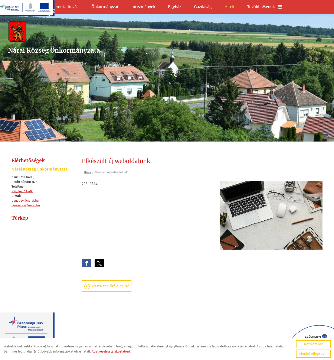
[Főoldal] (56, 32)
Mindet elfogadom (313, 353)
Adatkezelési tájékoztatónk (111, 351)
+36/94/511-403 (22, 191)
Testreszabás (313, 344)
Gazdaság (203, 6)
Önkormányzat (105, 6)
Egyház (174, 6)
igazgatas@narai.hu (26, 205)
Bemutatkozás (65, 6)
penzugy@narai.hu (25, 200)
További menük (264, 6)
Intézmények (143, 6)
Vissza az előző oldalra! (110, 287)
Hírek (229, 6)
